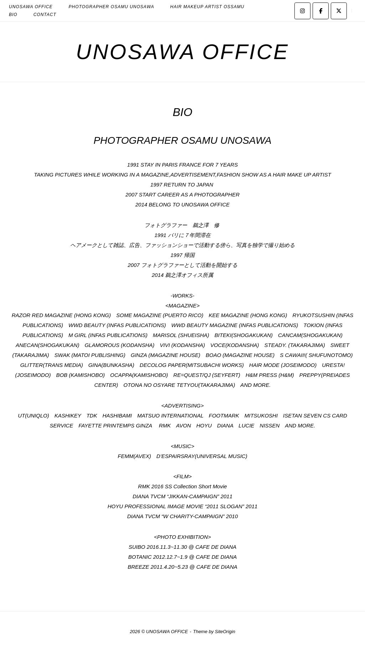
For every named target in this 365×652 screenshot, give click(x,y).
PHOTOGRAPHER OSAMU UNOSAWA (182, 140)
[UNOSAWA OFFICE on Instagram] (302, 10)
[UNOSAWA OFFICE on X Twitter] (339, 10)
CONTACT (45, 14)
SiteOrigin (225, 631)
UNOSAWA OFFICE (182, 52)
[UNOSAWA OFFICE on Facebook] (321, 10)
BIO (13, 14)
